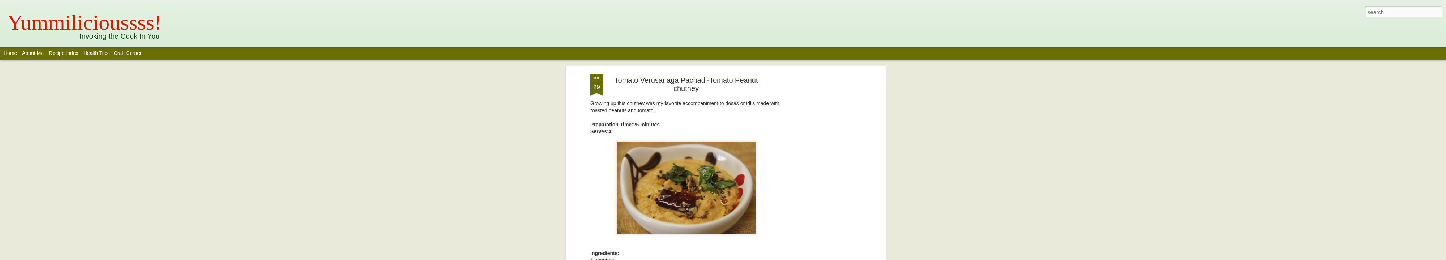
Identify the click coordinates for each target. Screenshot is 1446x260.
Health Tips (97, 53)
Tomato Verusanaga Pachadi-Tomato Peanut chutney (686, 84)
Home (10, 53)
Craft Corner (128, 53)
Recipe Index (63, 53)
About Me (33, 53)
